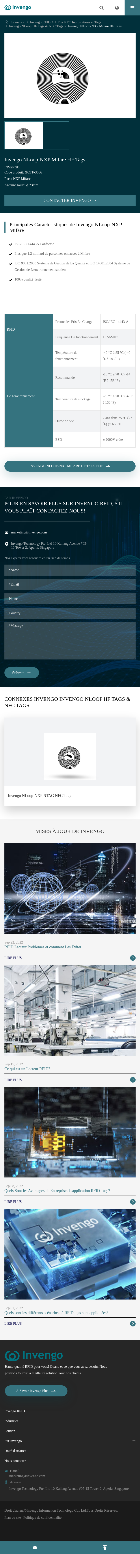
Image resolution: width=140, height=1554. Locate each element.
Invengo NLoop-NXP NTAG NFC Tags (39, 795)
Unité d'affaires (15, 1451)
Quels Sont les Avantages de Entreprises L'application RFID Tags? (57, 1191)
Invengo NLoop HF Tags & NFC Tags (36, 26)
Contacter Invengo (70, 200)
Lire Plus (70, 958)
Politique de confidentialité (42, 1517)
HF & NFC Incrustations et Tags (78, 22)
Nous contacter (15, 1461)
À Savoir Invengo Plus (36, 1391)
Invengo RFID (40, 22)
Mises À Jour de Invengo (70, 831)
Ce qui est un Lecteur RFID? (27, 1069)
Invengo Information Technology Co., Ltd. (57, 1510)
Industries (11, 1421)
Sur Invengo (13, 1441)
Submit (21, 672)
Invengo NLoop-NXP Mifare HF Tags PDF (69, 470)
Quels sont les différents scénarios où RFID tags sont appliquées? (56, 1313)
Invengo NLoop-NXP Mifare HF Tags (94, 26)
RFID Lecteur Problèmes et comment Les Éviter (42, 947)
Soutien (9, 1431)
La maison (18, 22)
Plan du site (12, 1517)
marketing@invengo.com (29, 532)
